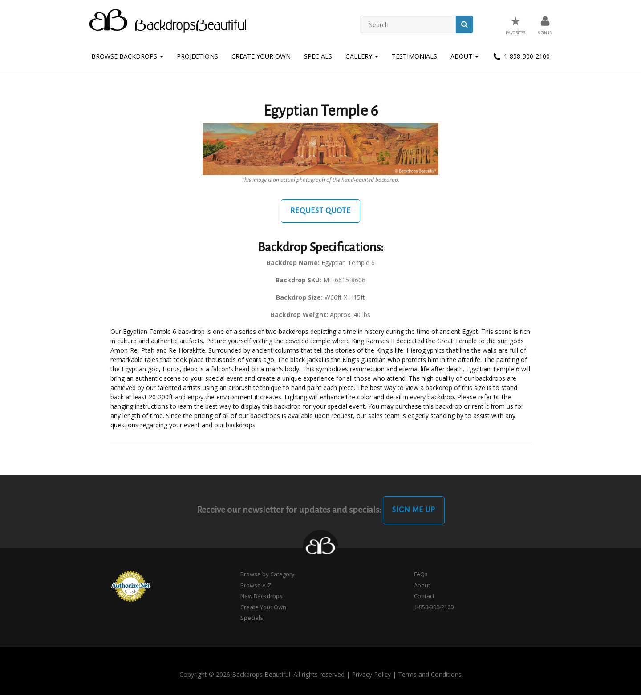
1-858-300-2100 (521, 57)
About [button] (464, 56)
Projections (197, 56)
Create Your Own (261, 56)
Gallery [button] (361, 56)
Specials (318, 56)
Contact (424, 596)
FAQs (421, 574)
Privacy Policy (371, 674)
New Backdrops (261, 596)
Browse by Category (267, 574)
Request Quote (320, 211)
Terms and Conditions (430, 674)
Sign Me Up (413, 510)
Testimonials (414, 56)
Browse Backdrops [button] (127, 56)
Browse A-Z (255, 585)
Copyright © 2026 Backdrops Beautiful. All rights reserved (262, 674)
